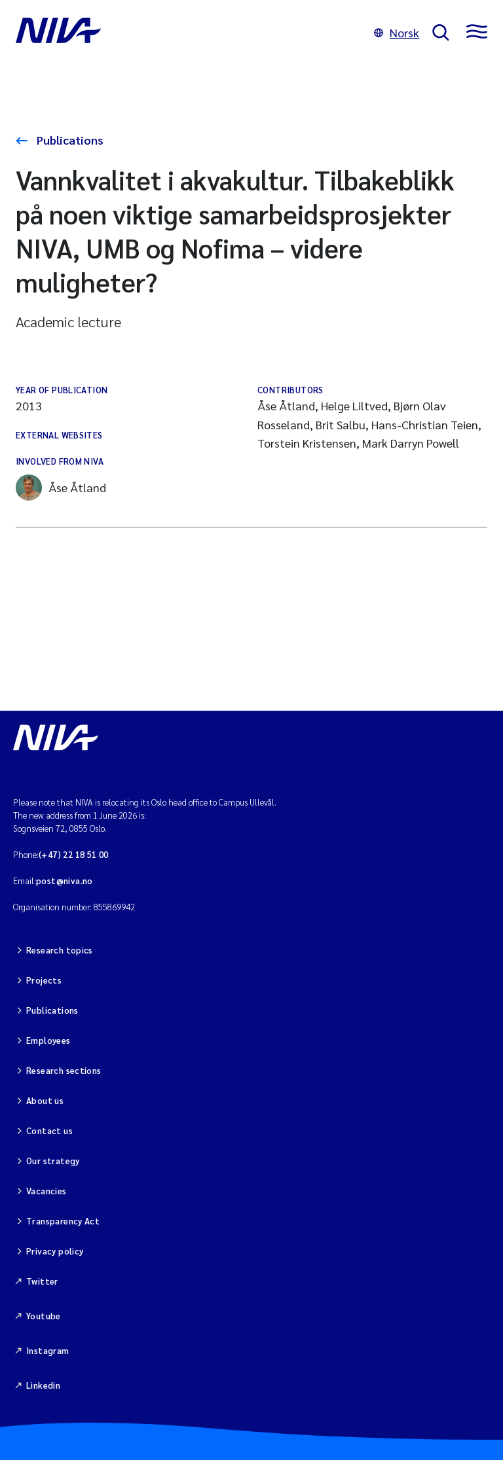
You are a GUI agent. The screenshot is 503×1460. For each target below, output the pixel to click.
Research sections (64, 1070)
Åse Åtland (61, 487)
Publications (68, 139)
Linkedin (43, 1385)
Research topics (59, 949)
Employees (48, 1040)
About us (45, 1100)
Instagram (47, 1350)
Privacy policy (54, 1250)
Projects (44, 980)
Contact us (49, 1130)
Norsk (396, 32)
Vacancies (46, 1190)
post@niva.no (64, 880)
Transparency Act (63, 1220)
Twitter (42, 1281)
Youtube (43, 1315)
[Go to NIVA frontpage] (188, 33)
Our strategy (53, 1160)
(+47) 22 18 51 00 (74, 854)
